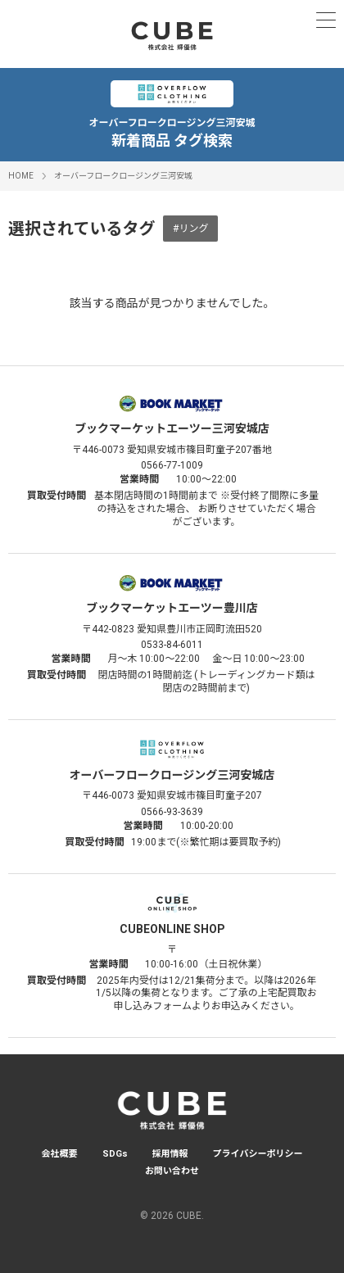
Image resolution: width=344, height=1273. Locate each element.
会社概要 (60, 1153)
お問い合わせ (172, 1171)
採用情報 (170, 1153)
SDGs (115, 1153)
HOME (21, 175)
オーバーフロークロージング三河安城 (123, 175)
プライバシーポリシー (258, 1153)
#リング (190, 228)
